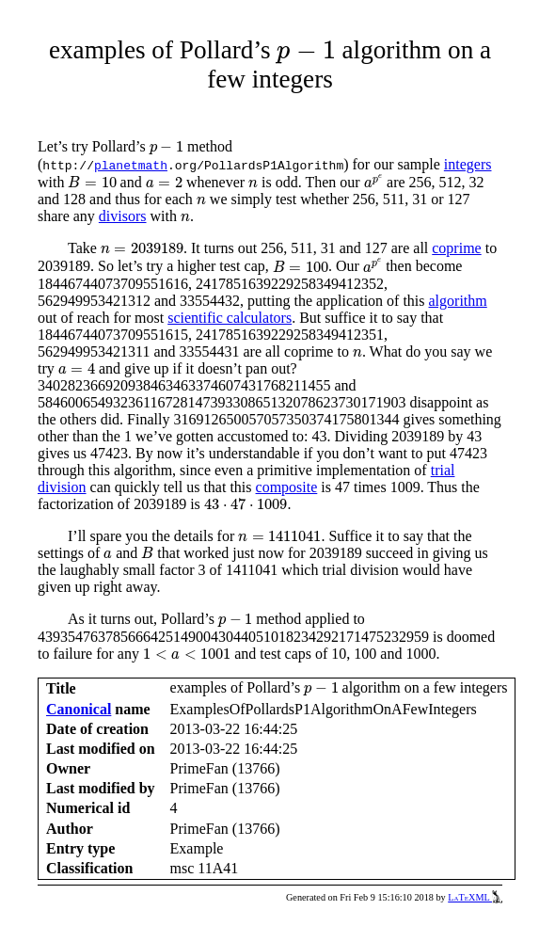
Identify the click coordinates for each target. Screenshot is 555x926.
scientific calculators (229, 318)
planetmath (130, 164)
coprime (456, 248)
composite (287, 487)
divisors (123, 216)
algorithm (458, 301)
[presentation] (306, 52)
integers (468, 164)
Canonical (78, 709)
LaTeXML (475, 897)
